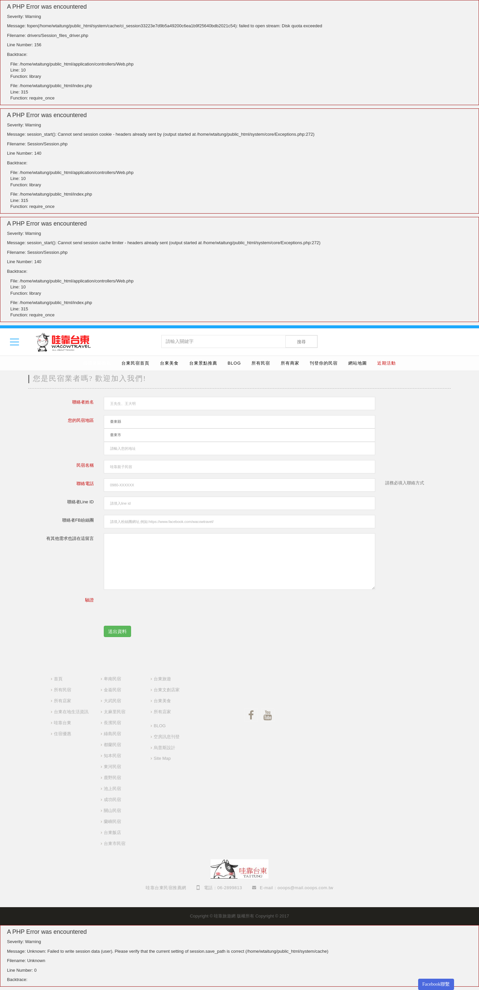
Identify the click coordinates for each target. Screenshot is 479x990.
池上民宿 (112, 788)
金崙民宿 (112, 689)
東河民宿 (112, 766)
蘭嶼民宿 (112, 821)
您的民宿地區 (81, 420)
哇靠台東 (62, 722)
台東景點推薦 (203, 363)
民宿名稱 (85, 465)
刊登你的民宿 (324, 363)
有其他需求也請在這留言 (70, 538)
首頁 (58, 678)
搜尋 (301, 341)
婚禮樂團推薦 (97, 363)
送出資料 (117, 631)
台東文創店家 (167, 689)
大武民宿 (112, 700)
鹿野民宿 (112, 777)
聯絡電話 (85, 483)
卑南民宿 (112, 678)
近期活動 (386, 363)
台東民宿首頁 (135, 363)
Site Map (162, 758)
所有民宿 (260, 363)
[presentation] (154, 608)
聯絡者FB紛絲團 (78, 520)
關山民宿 (112, 810)
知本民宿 (112, 755)
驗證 (89, 599)
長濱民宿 (112, 722)
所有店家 (62, 700)
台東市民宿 (114, 843)
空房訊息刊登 (167, 736)
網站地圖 (357, 363)
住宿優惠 (62, 733)
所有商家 (290, 363)
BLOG (234, 363)
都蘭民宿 (112, 744)
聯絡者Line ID (80, 501)
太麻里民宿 (114, 711)
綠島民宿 (112, 733)
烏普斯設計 (164, 747)
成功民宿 (112, 799)
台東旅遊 (162, 678)
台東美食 (169, 363)
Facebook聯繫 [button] (436, 984)
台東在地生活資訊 (71, 711)
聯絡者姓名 (83, 402)
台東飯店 (112, 832)
